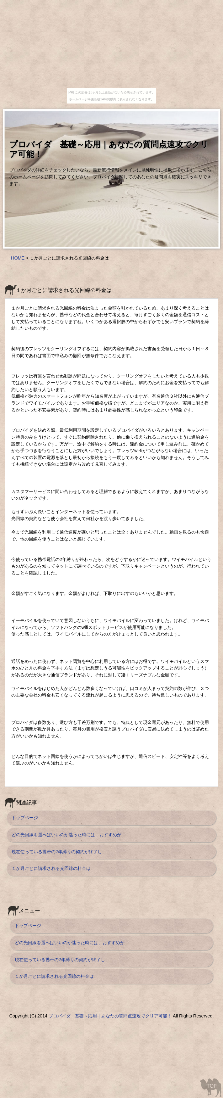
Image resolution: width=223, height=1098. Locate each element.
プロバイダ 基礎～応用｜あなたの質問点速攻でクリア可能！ (110, 1015)
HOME (17, 257)
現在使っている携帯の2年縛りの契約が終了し (57, 851)
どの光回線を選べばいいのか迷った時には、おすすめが (66, 834)
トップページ (25, 817)
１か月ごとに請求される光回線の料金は (51, 868)
